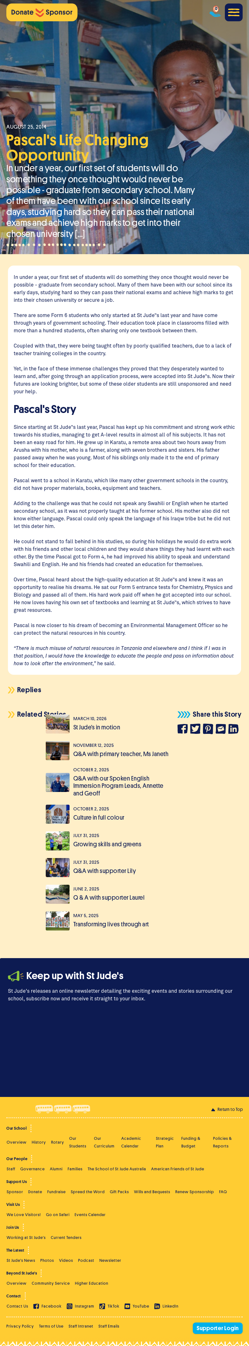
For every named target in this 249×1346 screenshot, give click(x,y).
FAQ (223, 1192)
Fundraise (56, 1192)
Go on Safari (58, 1215)
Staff (11, 1169)
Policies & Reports (222, 1142)
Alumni (56, 1169)
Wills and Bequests (152, 1192)
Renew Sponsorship (194, 1192)
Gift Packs (119, 1192)
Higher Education (91, 1283)
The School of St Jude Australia (117, 1169)
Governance (32, 1169)
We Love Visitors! (24, 1215)
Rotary (57, 1142)
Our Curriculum (104, 1142)
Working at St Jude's (26, 1237)
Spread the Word (88, 1192)
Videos (66, 1260)
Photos (47, 1260)
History (39, 1142)
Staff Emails (108, 1326)
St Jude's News (21, 1260)
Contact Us (17, 1306)
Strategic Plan (165, 1142)
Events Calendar (90, 1215)
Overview (17, 1142)
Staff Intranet (81, 1326)
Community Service (51, 1283)
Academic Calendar (131, 1142)
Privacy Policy (20, 1326)
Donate (35, 1192)
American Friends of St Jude (177, 1169)
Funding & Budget (190, 1142)
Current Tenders (66, 1237)
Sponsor (15, 1192)
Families (75, 1169)
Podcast (86, 1260)
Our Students (77, 1142)
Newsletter (110, 1260)
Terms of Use (51, 1326)
